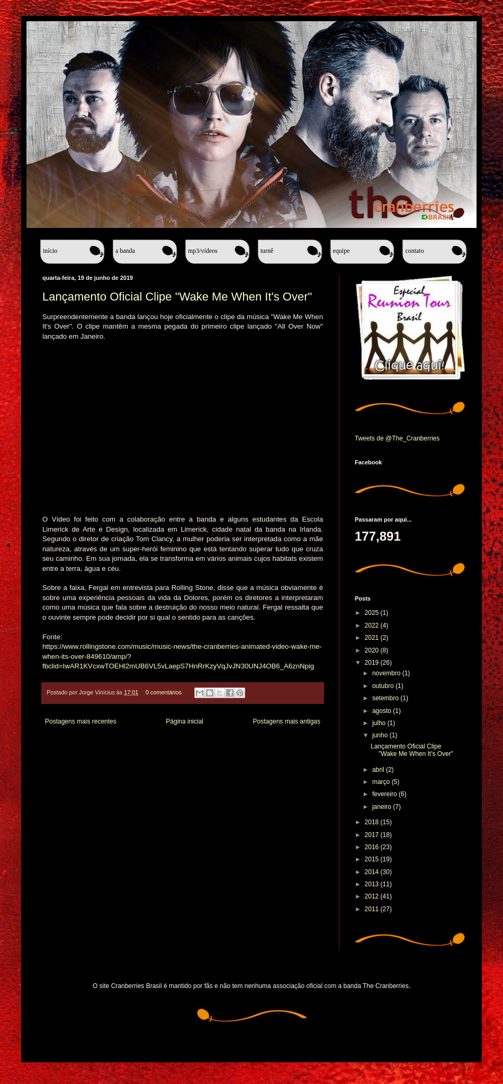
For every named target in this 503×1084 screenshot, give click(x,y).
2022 (373, 625)
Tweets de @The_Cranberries (397, 438)
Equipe (341, 250)
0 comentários (164, 692)
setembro (386, 698)
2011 (373, 909)
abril (379, 769)
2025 (373, 612)
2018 (373, 822)
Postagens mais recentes (80, 721)
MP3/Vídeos (203, 250)
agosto (382, 711)
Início (50, 250)
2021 (373, 637)
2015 (373, 859)
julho (380, 723)
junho (381, 735)
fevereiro (385, 794)
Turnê (267, 250)
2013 (373, 884)
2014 (373, 872)
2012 (373, 896)
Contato (414, 250)
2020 (373, 650)
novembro (387, 673)
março (382, 782)
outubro (384, 686)
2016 (373, 847)
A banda (125, 250)
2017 (373, 835)
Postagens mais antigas (286, 721)
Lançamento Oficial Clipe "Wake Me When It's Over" (177, 296)
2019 (373, 662)
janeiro (382, 806)
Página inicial (184, 721)
